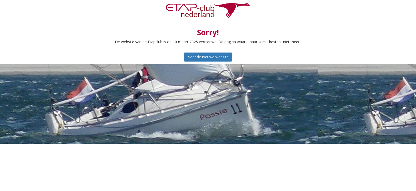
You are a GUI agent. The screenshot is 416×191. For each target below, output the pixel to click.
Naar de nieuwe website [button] (208, 56)
